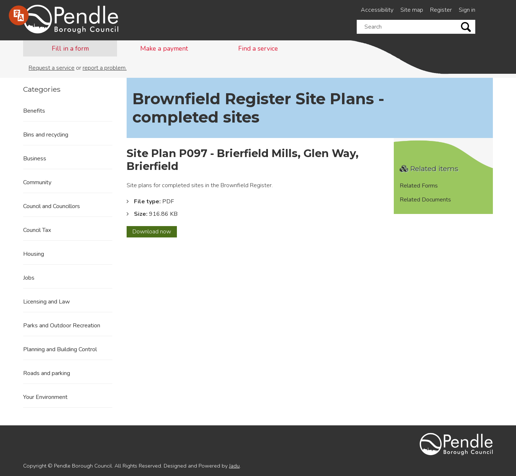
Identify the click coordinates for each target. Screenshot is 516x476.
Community (37, 182)
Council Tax (37, 230)
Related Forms (419, 186)
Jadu (234, 465)
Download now (154, 232)
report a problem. (105, 68)
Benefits (34, 111)
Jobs (28, 278)
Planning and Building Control (60, 349)
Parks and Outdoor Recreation (61, 325)
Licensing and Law (46, 302)
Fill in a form (70, 48)
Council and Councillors (51, 206)
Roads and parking (46, 373)
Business (34, 159)
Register (441, 10)
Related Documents (425, 200)
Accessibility (377, 10)
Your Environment (45, 397)
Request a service (52, 68)
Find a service (258, 48)
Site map (411, 10)
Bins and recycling (45, 135)
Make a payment (164, 48)
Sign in (467, 10)
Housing (33, 254)
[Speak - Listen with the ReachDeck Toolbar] (19, 15)
